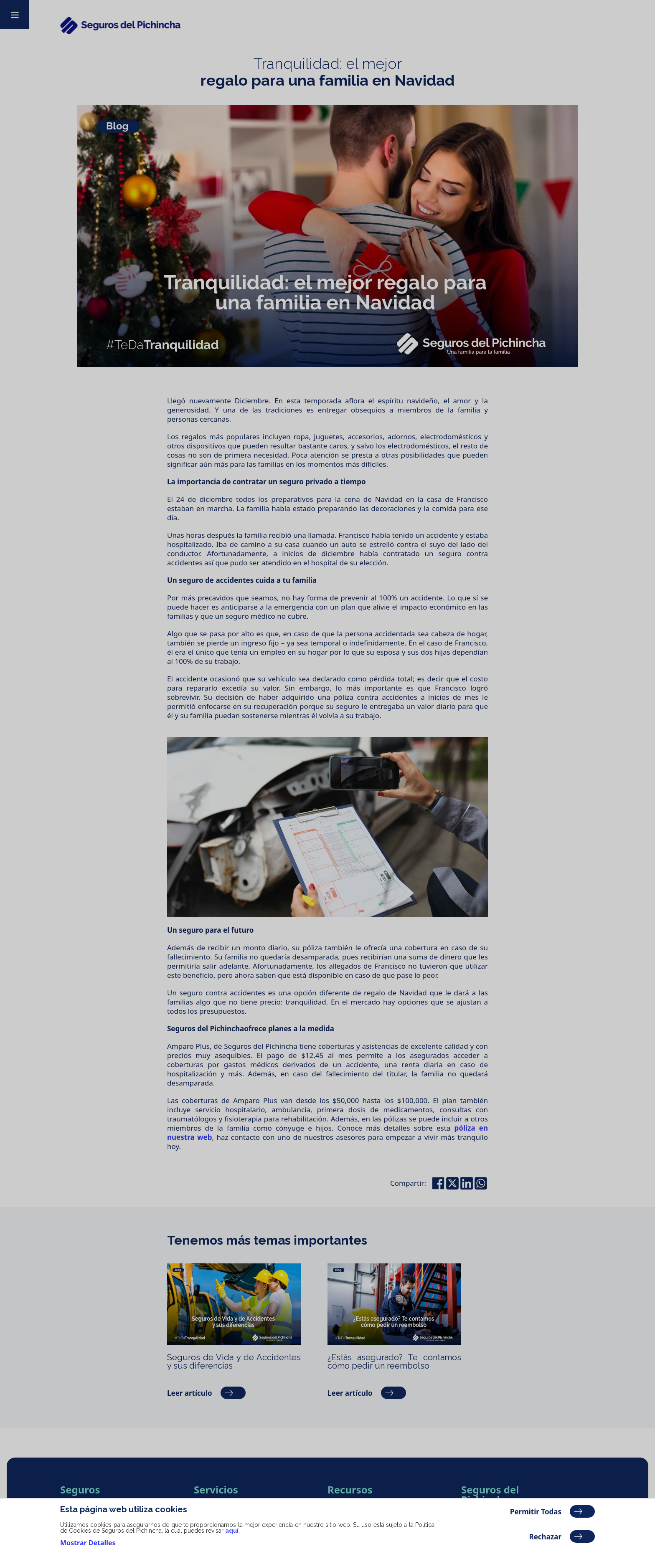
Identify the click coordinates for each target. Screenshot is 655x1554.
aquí (232, 1530)
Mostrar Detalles (88, 1542)
